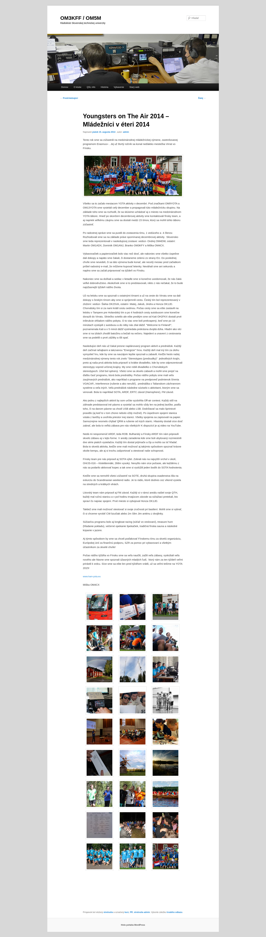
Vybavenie (119, 87)
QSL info (91, 87)
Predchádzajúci (69, 98)
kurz (127, 912)
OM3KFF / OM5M (80, 18)
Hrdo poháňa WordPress (133, 925)
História (104, 87)
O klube (77, 87)
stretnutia (108, 912)
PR (131, 912)
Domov (64, 87)
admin (126, 132)
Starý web (134, 87)
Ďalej (202, 98)
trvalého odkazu (174, 912)
